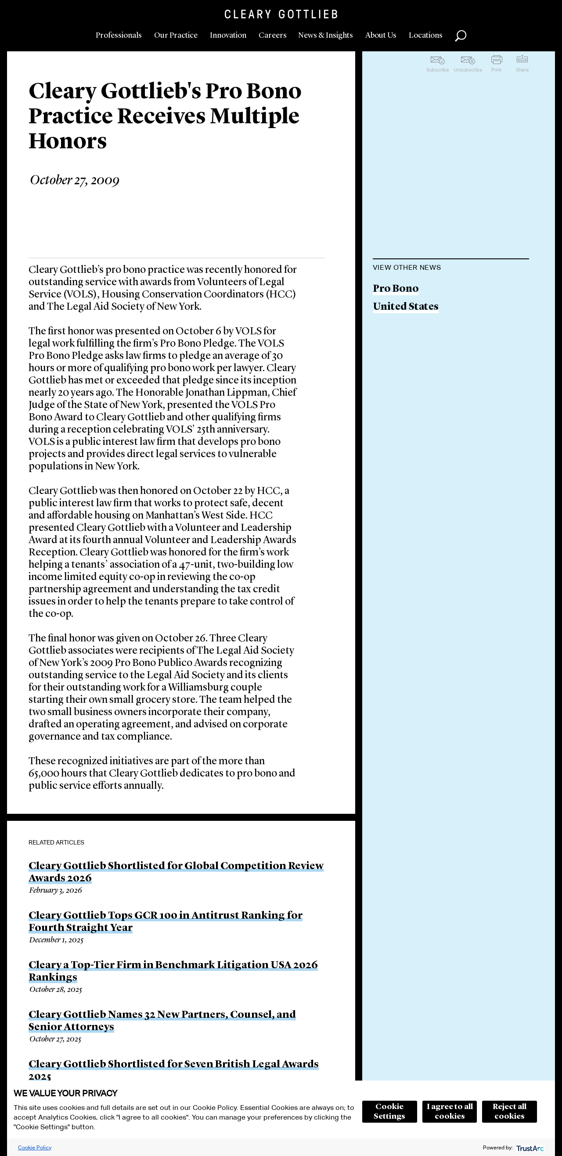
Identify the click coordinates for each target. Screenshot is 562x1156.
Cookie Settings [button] (389, 1111)
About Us (380, 35)
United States (406, 307)
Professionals (119, 35)
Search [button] (460, 36)
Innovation (228, 35)
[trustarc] (529, 1147)
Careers (273, 35)
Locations (426, 35)
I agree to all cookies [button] (450, 1111)
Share (522, 70)
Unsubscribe (468, 70)
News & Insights (325, 35)
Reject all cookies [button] (509, 1111)
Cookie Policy (34, 1147)
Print (496, 70)
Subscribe (437, 70)
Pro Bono (396, 289)
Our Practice (176, 35)
